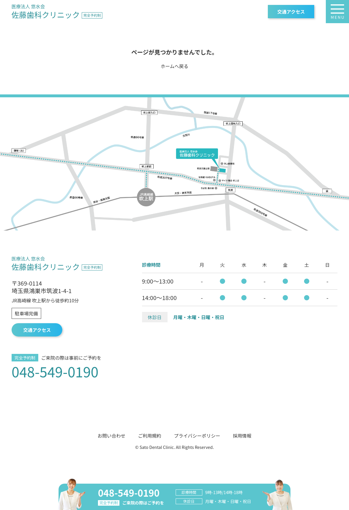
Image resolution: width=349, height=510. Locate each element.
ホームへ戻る (174, 66)
